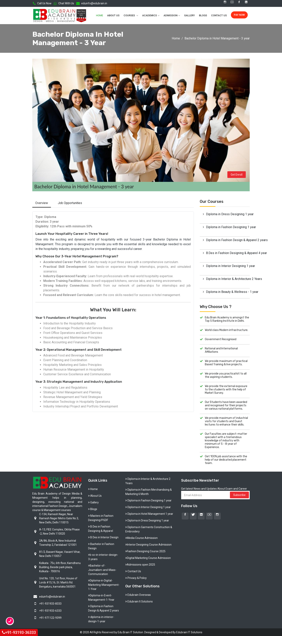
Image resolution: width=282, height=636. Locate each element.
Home (99, 15)
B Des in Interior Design (103, 537)
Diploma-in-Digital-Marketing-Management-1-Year (103, 584)
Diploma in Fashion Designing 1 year (228, 227)
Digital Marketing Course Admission (148, 557)
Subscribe (239, 494)
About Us (113, 15)
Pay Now (239, 14)
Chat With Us (64, 3)
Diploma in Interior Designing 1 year (228, 265)
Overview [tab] (41, 202)
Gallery (189, 15)
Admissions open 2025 (140, 564)
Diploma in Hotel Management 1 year (149, 513)
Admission (170, 15)
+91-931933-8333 (50, 603)
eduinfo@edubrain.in (91, 3)
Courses (130, 15)
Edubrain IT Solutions (189, 631)
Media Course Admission (141, 537)
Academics (149, 15)
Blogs (203, 15)
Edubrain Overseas (138, 594)
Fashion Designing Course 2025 (145, 550)
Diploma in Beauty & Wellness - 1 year (228, 291)
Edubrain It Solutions (139, 601)
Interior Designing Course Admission (148, 544)
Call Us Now (42, 3)
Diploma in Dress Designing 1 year (228, 214)
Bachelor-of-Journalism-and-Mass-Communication (102, 569)
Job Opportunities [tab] (71, 202)
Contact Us (219, 15)
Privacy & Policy (136, 577)
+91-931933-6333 (50, 610)
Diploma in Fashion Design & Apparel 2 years (228, 239)
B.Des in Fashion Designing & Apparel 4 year (228, 252)
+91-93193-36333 (19, 632)
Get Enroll (236, 174)
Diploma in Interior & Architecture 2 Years (228, 278)
